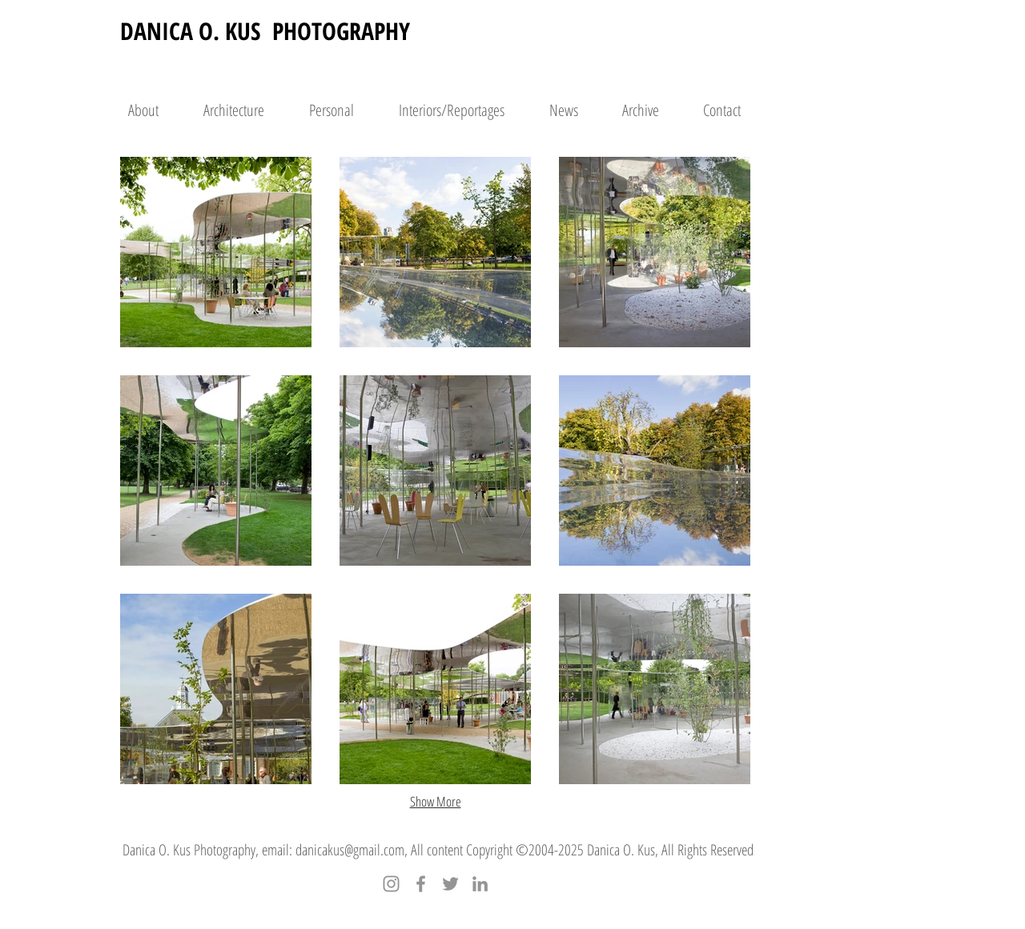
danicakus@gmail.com (349, 849)
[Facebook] (421, 884)
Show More (435, 801)
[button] (216, 252)
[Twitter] (450, 884)
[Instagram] (391, 884)
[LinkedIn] (480, 884)
